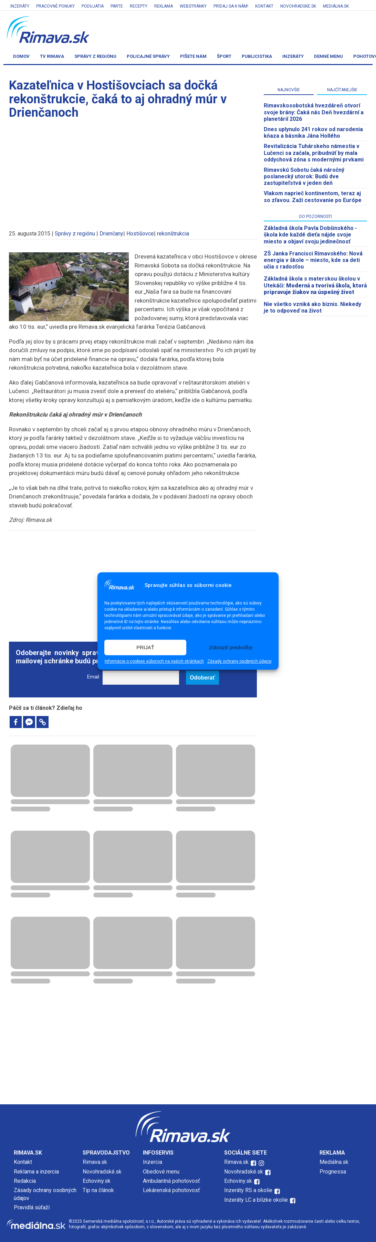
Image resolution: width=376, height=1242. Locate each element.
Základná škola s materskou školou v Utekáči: (315, 285)
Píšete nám (193, 56)
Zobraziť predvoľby (230, 647)
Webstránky (193, 6)
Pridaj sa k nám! (230, 6)
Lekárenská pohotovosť (172, 1190)
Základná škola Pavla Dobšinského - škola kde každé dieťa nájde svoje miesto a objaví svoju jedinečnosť (310, 234)
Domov (21, 56)
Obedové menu (161, 1171)
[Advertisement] (133, 171)
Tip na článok (98, 1190)
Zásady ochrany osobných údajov (239, 661)
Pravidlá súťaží (32, 1207)
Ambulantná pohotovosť (172, 1181)
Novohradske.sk (298, 6)
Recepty (138, 6)
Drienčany (111, 233)
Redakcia (25, 1181)
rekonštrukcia (173, 233)
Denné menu (328, 56)
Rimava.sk (95, 1162)
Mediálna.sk (336, 6)
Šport (224, 56)
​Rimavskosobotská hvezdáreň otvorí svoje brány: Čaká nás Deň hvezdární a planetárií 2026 (314, 112)
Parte (117, 6)
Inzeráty (19, 6)
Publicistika (257, 56)
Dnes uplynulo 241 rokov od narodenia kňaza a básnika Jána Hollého (313, 132)
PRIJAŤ (145, 647)
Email (93, 677)
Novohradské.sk (102, 1171)
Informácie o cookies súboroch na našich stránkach (154, 661)
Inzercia (152, 1162)
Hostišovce (140, 233)
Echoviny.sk (97, 1181)
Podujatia (93, 6)
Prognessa (333, 1171)
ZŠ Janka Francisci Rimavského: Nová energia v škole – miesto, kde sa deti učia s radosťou (313, 260)
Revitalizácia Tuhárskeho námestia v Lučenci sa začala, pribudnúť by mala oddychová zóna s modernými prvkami (314, 152)
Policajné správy (148, 56)
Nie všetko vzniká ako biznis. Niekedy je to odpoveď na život (312, 307)
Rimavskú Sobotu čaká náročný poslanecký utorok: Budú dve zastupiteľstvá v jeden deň (304, 176)
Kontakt (264, 6)
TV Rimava (52, 56)
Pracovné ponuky (55, 6)
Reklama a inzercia (36, 1171)
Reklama (163, 6)
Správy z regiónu (95, 56)
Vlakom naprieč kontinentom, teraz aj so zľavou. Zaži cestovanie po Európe (313, 196)
